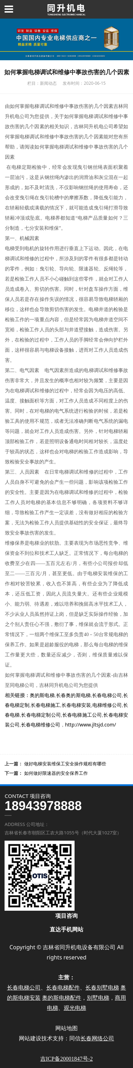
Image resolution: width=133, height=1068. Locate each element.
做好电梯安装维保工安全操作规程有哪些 (65, 763)
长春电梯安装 (76, 705)
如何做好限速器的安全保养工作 (56, 773)
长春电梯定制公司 (41, 714)
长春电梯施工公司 (82, 714)
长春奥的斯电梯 (73, 695)
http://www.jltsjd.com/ (90, 724)
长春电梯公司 (107, 695)
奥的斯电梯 (42, 695)
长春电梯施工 (45, 705)
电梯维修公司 (107, 705)
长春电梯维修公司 (40, 724)
